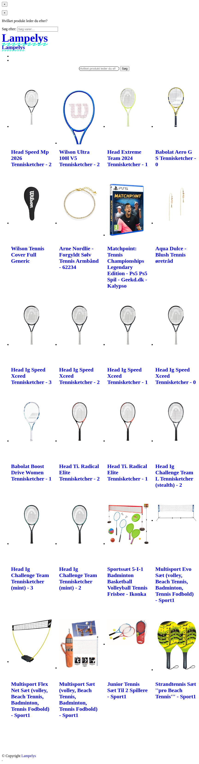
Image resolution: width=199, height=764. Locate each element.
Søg (124, 68)
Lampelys (28, 756)
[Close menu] (4, 4)
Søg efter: (9, 29)
